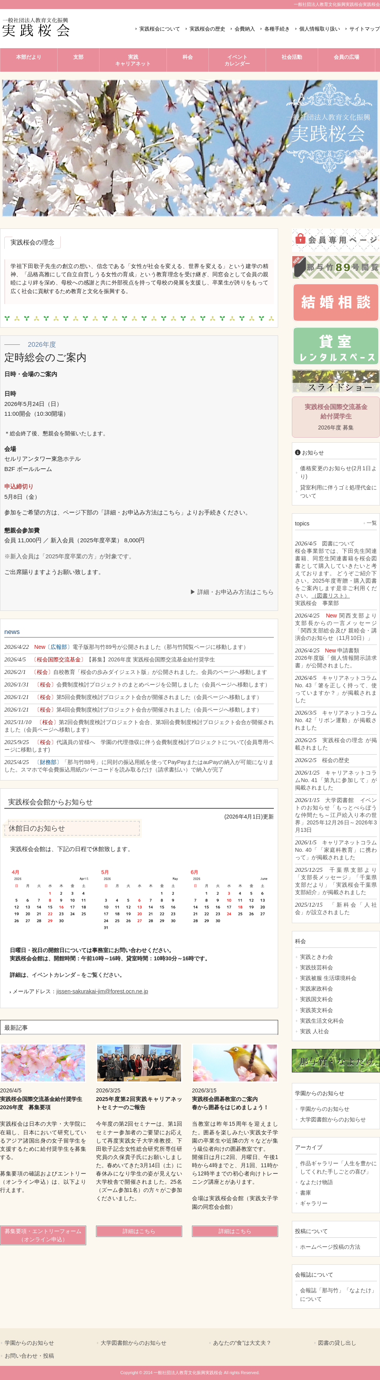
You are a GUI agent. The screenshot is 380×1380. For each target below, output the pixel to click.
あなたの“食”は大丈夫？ (242, 1343)
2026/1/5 (336, 849)
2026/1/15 (336, 815)
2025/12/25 (336, 880)
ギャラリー (314, 1203)
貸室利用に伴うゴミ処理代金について (338, 491)
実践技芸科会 (316, 967)
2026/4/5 (109, 659)
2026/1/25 (336, 780)
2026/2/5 (336, 744)
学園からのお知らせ (324, 1109)
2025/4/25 (139, 766)
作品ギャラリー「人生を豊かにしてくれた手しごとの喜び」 (338, 1167)
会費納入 (245, 29)
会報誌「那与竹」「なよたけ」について (338, 1294)
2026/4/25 (336, 626)
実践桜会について (159, 29)
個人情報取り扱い (319, 29)
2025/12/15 (336, 908)
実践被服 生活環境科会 (328, 978)
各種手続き (277, 29)
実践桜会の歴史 (207, 29)
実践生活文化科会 (322, 1021)
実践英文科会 (316, 1010)
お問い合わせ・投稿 (29, 1356)
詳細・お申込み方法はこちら (235, 592)
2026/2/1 (135, 671)
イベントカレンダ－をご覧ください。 (78, 975)
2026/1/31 (137, 684)
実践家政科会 (316, 988)
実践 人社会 (314, 1031)
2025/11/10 (139, 726)
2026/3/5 (336, 720)
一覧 (372, 523)
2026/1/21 (133, 697)
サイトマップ (364, 29)
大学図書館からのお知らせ (333, 1119)
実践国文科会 (316, 999)
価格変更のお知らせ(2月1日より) (338, 472)
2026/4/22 (126, 646)
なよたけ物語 (316, 1182)
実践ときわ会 (316, 957)
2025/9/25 (139, 746)
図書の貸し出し (337, 1343)
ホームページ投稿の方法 (330, 1247)
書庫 (305, 1193)
